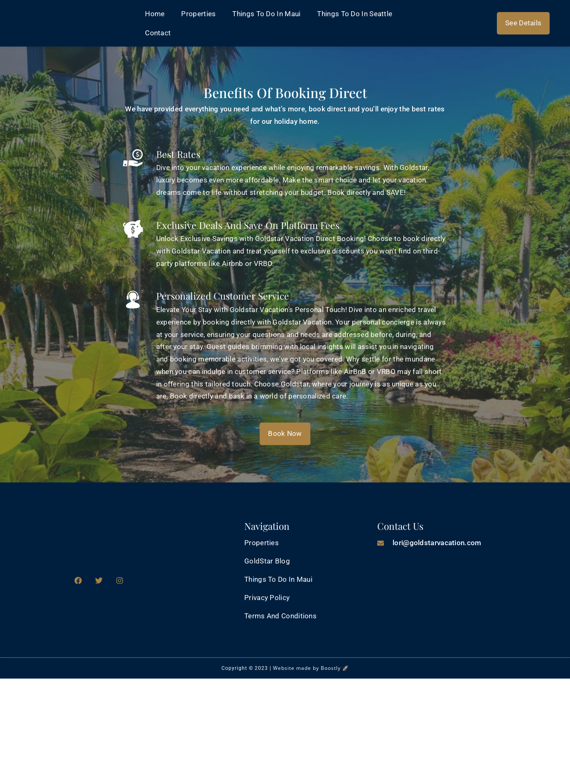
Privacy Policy (267, 597)
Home (155, 14)
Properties (198, 14)
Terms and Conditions (280, 616)
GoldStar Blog (267, 561)
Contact (158, 33)
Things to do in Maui (266, 14)
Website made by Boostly (307, 668)
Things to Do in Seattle (354, 14)
